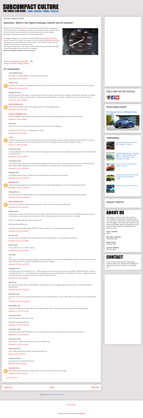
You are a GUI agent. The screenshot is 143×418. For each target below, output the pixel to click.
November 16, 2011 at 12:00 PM (19, 178)
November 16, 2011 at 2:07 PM (19, 207)
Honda (15, 63)
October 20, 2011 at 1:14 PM (18, 78)
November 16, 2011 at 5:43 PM (19, 264)
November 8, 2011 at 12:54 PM (19, 168)
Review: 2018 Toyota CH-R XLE (127, 186)
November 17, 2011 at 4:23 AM (18, 325)
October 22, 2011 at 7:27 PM (18, 145)
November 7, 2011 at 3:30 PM (18, 156)
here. (108, 267)
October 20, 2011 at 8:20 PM (18, 100)
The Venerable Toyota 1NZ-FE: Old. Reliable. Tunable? (126, 143)
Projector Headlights (16, 114)
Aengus (11, 83)
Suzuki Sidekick (45, 38)
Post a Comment (11, 378)
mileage (20, 63)
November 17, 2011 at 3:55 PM (19, 334)
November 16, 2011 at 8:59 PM (19, 278)
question (26, 63)
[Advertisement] (122, 51)
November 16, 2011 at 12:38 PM (19, 188)
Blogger (82, 413)
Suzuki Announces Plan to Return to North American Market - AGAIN (127, 177)
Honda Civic (22, 28)
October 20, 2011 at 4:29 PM (18, 88)
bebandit (12, 182)
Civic (10, 63)
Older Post (95, 387)
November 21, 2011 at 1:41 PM (19, 344)
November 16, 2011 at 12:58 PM (19, 197)
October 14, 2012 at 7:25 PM (18, 373)
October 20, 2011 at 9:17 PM (18, 109)
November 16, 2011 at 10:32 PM (19, 301)
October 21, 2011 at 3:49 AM (18, 119)
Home (51, 387)
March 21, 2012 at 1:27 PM (17, 364)
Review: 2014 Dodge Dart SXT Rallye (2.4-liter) (126, 165)
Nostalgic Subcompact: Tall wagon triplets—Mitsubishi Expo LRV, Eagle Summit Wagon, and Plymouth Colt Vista (127, 156)
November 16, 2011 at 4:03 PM (19, 241)
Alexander (12, 368)
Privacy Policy (71, 405)
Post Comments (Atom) (55, 394)
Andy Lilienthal (14, 104)
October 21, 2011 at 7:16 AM (18, 133)
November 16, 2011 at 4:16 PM (19, 250)
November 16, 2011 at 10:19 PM (19, 290)
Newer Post (8, 387)
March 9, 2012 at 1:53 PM (17, 354)
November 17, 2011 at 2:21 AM (18, 311)
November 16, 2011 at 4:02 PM (19, 231)
